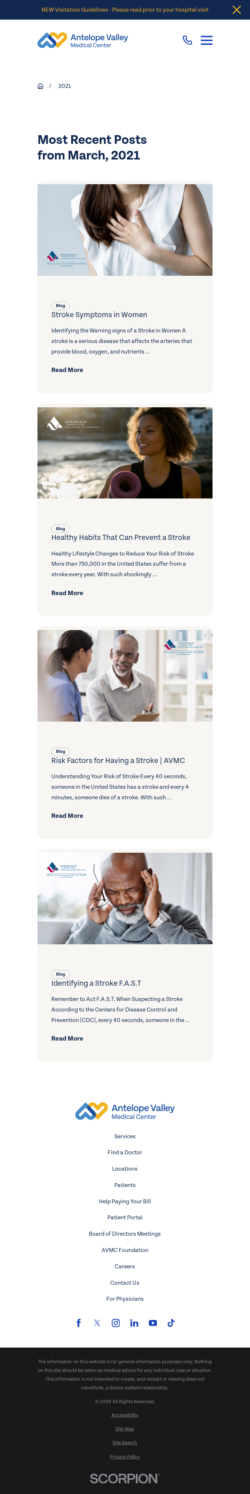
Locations (125, 1169)
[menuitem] (125, 1415)
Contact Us (124, 1283)
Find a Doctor (125, 1152)
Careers (125, 1266)
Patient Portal (125, 1217)
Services (125, 1136)
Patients (125, 1185)
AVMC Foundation (125, 1250)
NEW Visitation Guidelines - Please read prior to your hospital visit (125, 10)
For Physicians (125, 1299)
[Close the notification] (237, 10)
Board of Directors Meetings (125, 1234)
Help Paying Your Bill (125, 1201)
